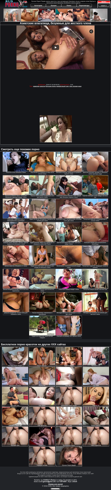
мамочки (36, 86)
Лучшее (53, 5)
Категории (38, 5)
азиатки (42, 86)
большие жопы (50, 86)
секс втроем (73, 86)
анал (80, 86)
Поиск (69, 5)
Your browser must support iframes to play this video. (55, 54)
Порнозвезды (84, 5)
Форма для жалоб (55, 484)
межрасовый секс (62, 86)
